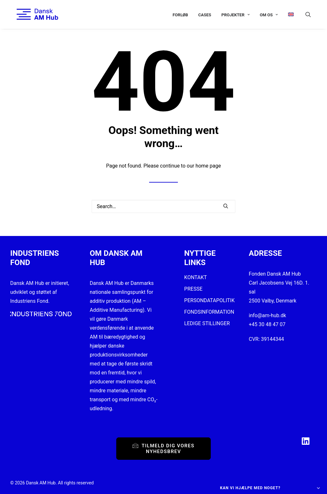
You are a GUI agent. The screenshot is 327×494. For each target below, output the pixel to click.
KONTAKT (195, 277)
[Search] (163, 206)
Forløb (180, 14)
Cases (204, 14)
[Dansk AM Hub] (31, 14)
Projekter (235, 14)
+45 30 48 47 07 (267, 324)
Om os (269, 14)
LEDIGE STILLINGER (207, 323)
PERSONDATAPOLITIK (209, 300)
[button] (311, 14)
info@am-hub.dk (267, 315)
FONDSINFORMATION (209, 312)
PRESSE (193, 289)
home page (208, 166)
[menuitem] (180, 15)
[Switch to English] (289, 14)
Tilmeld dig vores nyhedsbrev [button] (164, 448)
